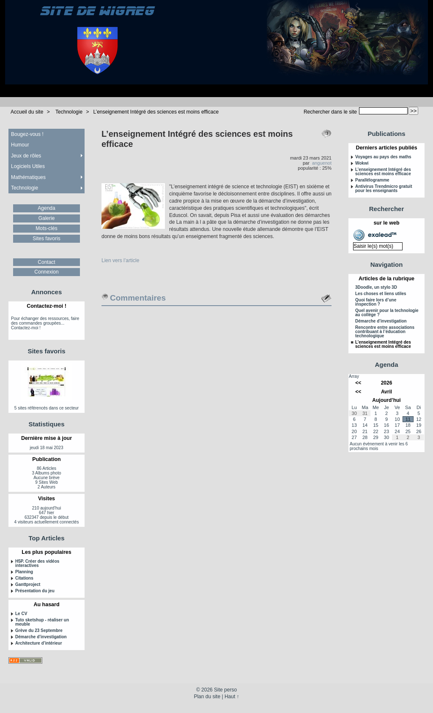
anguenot (322, 162)
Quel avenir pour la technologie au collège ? (386, 313)
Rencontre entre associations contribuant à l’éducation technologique (384, 331)
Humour (20, 145)
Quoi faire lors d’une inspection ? (375, 302)
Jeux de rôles (26, 156)
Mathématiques (28, 177)
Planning (24, 572)
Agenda (46, 208)
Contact (46, 262)
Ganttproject (27, 585)
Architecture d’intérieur (38, 643)
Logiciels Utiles (28, 166)
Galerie (46, 218)
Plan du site (207, 696)
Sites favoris (46, 238)
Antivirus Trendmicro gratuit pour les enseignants (383, 188)
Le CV (21, 614)
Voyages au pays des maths (383, 157)
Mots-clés (46, 228)
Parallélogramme (372, 180)
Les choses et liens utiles (380, 294)
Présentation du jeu (35, 591)
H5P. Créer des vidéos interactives (37, 563)
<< (358, 383)
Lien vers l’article (120, 260)
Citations (24, 578)
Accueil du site (27, 112)
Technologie (68, 112)
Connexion (46, 272)
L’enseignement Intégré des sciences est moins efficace (156, 112)
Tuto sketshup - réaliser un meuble (42, 622)
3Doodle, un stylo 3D (376, 287)
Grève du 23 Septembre (39, 631)
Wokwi (361, 163)
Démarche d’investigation (41, 637)
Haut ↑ (232, 696)
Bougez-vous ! (27, 134)
